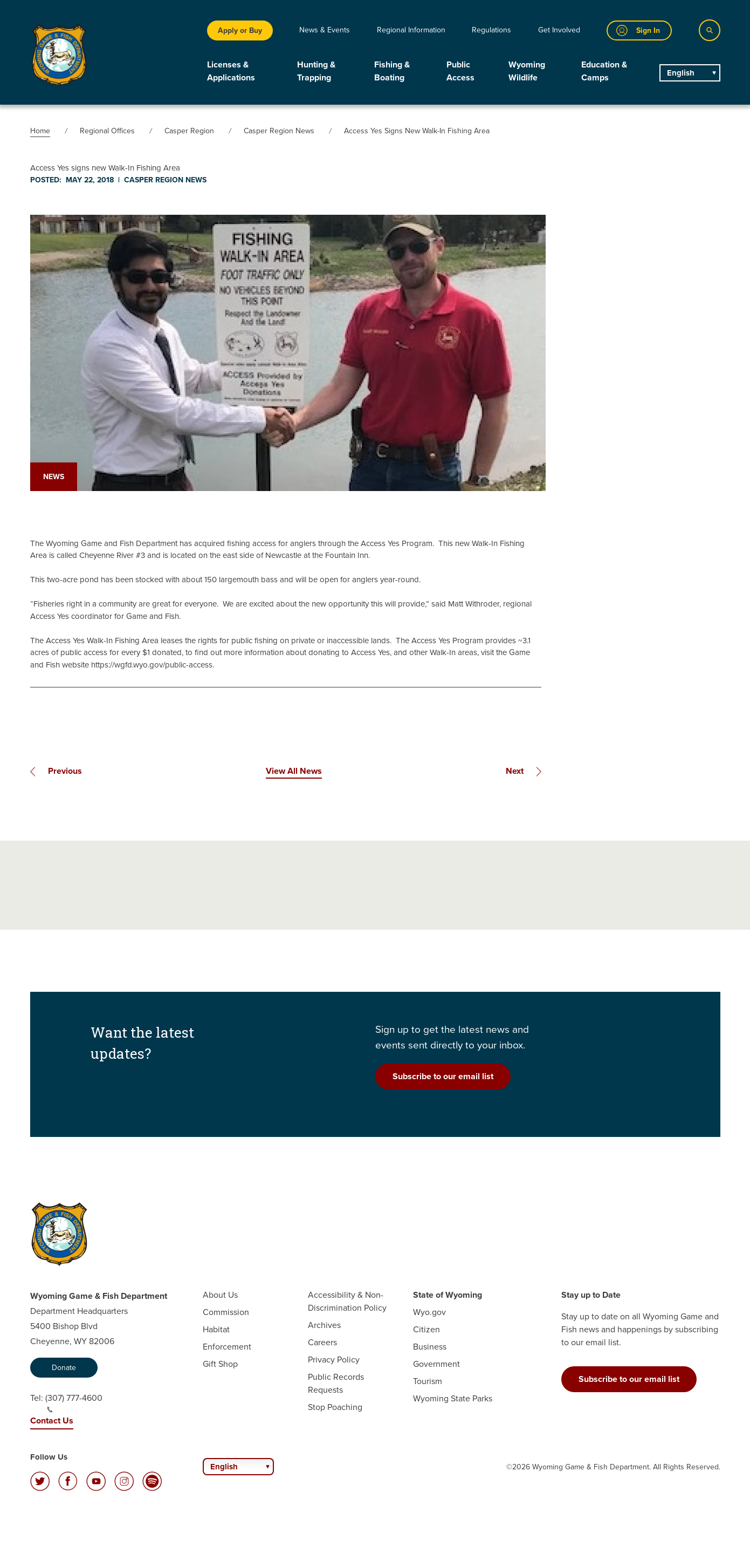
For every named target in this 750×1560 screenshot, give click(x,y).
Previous (65, 771)
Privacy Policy (334, 1359)
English (680, 73)
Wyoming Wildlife (526, 71)
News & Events (324, 30)
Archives (324, 1325)
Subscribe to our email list (443, 1076)
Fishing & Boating (392, 71)
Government (436, 1364)
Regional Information (411, 30)
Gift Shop (220, 1364)
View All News (294, 771)
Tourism (427, 1381)
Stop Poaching (335, 1407)
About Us (220, 1295)
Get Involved (559, 30)
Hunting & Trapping (316, 71)
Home (40, 131)
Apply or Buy (240, 30)
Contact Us (51, 1420)
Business (429, 1346)
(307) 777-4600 (73, 1402)
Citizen (426, 1329)
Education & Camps (604, 71)
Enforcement (227, 1346)
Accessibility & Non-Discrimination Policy (347, 1301)
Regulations (491, 30)
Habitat (216, 1329)
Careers (322, 1342)
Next (515, 771)
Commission (226, 1312)
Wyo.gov (429, 1312)
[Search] (709, 30)
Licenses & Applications (231, 71)
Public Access (460, 71)
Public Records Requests (336, 1383)
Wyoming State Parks (452, 1398)
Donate (64, 1367)
